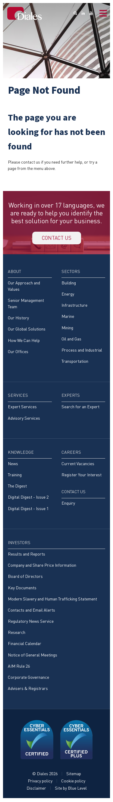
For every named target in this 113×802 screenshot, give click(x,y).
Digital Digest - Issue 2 (28, 497)
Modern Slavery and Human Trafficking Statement (52, 599)
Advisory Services (24, 418)
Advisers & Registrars (28, 689)
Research (16, 633)
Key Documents (22, 588)
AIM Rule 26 (19, 666)
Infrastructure (74, 306)
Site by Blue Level (71, 788)
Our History (18, 318)
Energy (67, 294)
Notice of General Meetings (32, 655)
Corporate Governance (28, 678)
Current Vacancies (77, 464)
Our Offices (18, 352)
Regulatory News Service (31, 622)
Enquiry (68, 503)
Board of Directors (25, 577)
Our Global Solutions (27, 329)
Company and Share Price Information (42, 566)
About (14, 272)
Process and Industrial (81, 350)
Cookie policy (73, 781)
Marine (67, 317)
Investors (19, 543)
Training (15, 475)
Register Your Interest (81, 475)
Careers (71, 453)
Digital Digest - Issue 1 (28, 509)
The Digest (17, 486)
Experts (70, 396)
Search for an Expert (80, 407)
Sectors (70, 272)
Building (68, 283)
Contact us (56, 238)
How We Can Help (24, 340)
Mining (67, 328)
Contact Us (73, 492)
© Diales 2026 (45, 774)
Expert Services (22, 407)
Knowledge (21, 453)
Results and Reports (26, 554)
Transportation (74, 362)
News (13, 464)
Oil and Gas (71, 339)
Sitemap (73, 774)
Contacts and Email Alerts (31, 610)
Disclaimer (36, 788)
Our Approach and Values (24, 287)
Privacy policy (40, 781)
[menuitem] (30, 315)
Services (18, 396)
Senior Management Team (26, 304)
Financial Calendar (24, 644)
